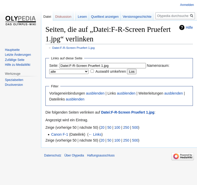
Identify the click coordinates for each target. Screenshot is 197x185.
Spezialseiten (14, 80)
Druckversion (14, 85)
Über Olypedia (74, 155)
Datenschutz (52, 155)
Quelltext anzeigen (105, 16)
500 (135, 127)
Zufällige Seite (14, 60)
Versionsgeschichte (137, 16)
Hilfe (189, 27)
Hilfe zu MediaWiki (17, 65)
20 (103, 127)
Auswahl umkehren (110, 71)
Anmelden (187, 5)
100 (117, 127)
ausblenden (95, 93)
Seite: (53, 65)
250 (126, 127)
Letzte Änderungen (18, 55)
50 (109, 127)
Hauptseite (12, 50)
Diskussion (63, 16)
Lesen (82, 16)
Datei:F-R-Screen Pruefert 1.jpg (73, 47)
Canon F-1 (59, 134)
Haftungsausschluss (100, 155)
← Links (95, 134)
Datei (47, 16)
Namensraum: (158, 65)
